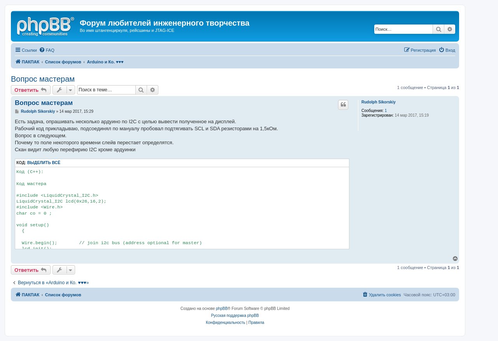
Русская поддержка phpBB (235, 315)
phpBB (222, 308)
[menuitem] (46, 50)
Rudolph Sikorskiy (378, 102)
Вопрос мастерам (43, 79)
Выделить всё (43, 163)
